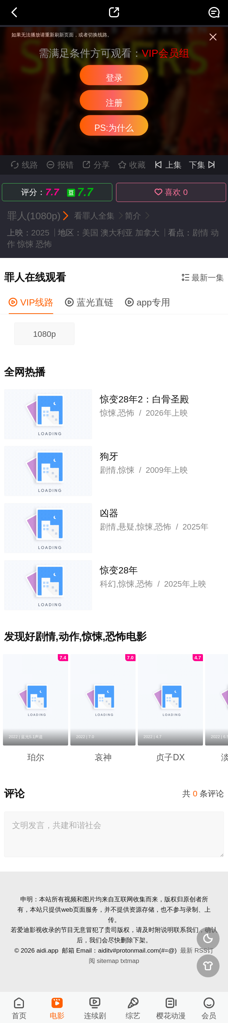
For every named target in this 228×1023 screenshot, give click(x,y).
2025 (40, 232)
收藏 (131, 165)
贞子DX (170, 757)
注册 (114, 103)
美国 (90, 232)
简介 (134, 215)
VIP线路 (30, 302)
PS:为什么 (113, 128)
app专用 (147, 302)
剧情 (200, 232)
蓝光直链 (89, 302)
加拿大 (147, 232)
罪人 (17, 215)
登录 (114, 78)
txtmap (129, 960)
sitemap (108, 960)
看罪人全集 (95, 215)
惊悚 (25, 244)
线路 (24, 165)
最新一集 (202, 277)
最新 (186, 950)
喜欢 (171, 192)
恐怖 (44, 244)
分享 (96, 165)
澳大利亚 (117, 232)
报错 (60, 165)
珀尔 (35, 757)
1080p (44, 334)
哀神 (103, 757)
